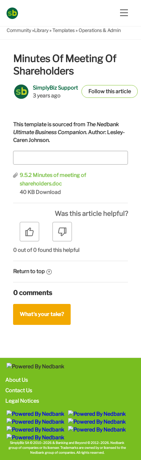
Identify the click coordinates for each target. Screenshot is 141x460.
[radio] (29, 234)
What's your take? (42, 314)
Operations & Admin (100, 30)
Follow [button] (96, 91)
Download (48, 192)
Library (41, 30)
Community (19, 30)
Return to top (32, 271)
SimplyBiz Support (55, 88)
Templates (63, 30)
